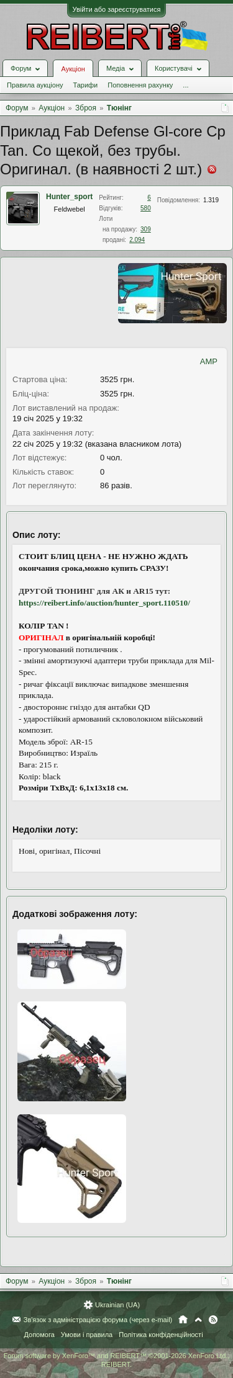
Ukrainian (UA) (117, 1305)
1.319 (211, 200)
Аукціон (73, 69)
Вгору (198, 1319)
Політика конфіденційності (161, 1334)
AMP (208, 361)
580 (145, 208)
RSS (213, 1319)
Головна (183, 1319)
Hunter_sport (69, 196)
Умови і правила (86, 1334)
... (185, 85)
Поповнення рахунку (140, 85)
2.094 (137, 239)
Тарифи (85, 85)
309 (145, 229)
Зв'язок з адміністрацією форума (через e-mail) (98, 1319)
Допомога (39, 1334)
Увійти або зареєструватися (117, 9)
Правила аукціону (35, 85)
